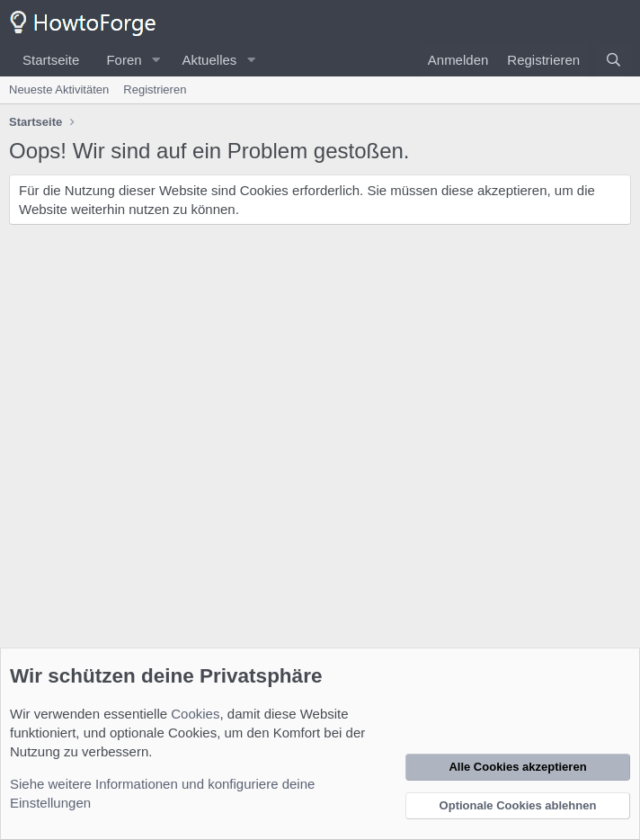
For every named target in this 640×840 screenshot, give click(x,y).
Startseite (50, 59)
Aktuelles (209, 59)
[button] (155, 59)
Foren (123, 59)
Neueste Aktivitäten (59, 89)
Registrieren (154, 89)
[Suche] (613, 59)
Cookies (195, 713)
